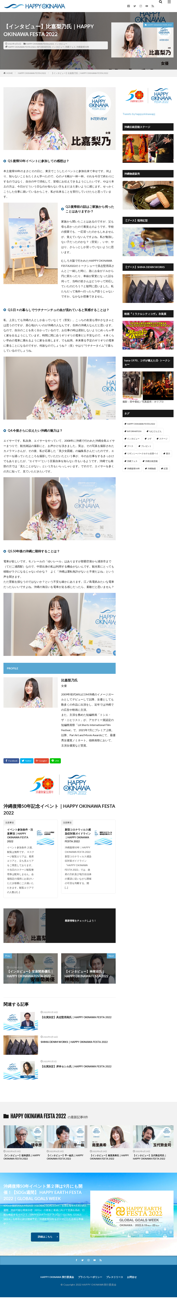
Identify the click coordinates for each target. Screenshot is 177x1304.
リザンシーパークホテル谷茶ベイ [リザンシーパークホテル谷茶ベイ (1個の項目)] (142, 453)
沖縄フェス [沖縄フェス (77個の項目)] (132, 461)
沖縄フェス (70, 47)
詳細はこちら (45, 1241)
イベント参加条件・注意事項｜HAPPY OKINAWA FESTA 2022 (20, 837)
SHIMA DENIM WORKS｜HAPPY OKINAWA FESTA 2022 (77, 1047)
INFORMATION (44, 47)
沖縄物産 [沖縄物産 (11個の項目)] (152, 468)
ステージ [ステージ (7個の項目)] (163, 438)
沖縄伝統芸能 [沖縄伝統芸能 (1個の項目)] (151, 461)
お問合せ (136, 1283)
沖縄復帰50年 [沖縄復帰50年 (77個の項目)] (133, 468)
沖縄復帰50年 (82, 47)
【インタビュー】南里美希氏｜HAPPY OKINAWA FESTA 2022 (108, 1160)
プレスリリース (117, 1283)
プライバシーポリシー (90, 1283)
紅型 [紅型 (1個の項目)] (166, 468)
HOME (9, 73)
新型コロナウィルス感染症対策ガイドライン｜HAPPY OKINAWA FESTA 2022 (78, 839)
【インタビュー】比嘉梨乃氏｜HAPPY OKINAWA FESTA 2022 (79, 73)
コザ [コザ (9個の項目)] (149, 438)
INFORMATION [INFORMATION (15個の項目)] (134, 431)
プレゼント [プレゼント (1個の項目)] (146, 446)
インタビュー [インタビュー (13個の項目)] (133, 438)
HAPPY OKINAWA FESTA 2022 (40, 43)
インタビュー (61, 43)
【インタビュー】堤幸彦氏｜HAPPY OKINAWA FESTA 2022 (22, 1160)
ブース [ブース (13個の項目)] (130, 446)
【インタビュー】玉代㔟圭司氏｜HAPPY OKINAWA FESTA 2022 (152, 1160)
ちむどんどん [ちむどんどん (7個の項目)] (155, 431)
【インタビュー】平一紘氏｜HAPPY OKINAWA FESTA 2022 (65, 1160)
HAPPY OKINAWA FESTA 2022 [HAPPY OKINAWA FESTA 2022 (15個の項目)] (141, 424)
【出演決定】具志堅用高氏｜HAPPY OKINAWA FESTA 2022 (74, 1022)
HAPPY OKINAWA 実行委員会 (53, 1283)
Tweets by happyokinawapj (139, 113)
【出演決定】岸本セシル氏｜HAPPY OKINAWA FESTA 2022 (74, 1071)
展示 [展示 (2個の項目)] (168, 453)
